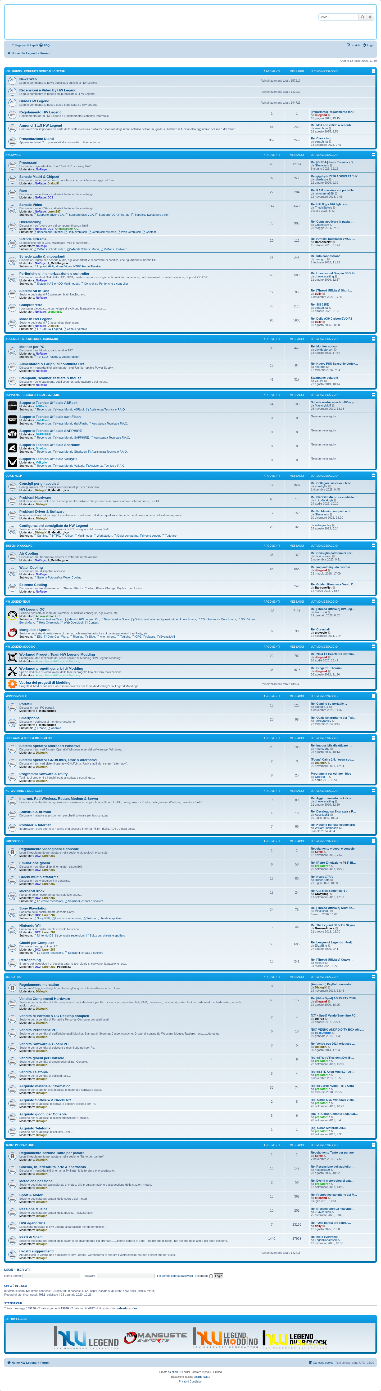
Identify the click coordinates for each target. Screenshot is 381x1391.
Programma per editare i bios (331, 773)
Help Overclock (47, 622)
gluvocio (321, 632)
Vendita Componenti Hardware (44, 999)
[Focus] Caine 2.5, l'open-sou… (332, 759)
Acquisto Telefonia (34, 1128)
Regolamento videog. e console (333, 848)
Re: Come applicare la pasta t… (332, 221)
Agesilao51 (322, 814)
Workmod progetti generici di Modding (51, 668)
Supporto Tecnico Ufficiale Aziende (33, 395)
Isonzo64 (321, 612)
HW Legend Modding (20, 646)
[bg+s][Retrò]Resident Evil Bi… (332, 1057)
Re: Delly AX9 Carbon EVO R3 (331, 318)
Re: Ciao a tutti (321, 138)
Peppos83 (64, 966)
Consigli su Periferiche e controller (104, 283)
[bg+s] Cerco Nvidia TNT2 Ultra (332, 1085)
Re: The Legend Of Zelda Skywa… (334, 925)
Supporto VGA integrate (112, 214)
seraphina (321, 128)
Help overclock (75, 231)
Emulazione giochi (34, 863)
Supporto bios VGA (79, 214)
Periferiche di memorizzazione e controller (54, 274)
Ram (23, 191)
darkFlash (42, 420)
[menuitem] (44, 45)
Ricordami (204, 1275)
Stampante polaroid (324, 377)
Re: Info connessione (325, 256)
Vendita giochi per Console (41, 1058)
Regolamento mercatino (39, 985)
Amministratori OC (67, 228)
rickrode (320, 366)
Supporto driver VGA (49, 214)
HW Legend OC (32, 609)
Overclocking (30, 222)
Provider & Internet (35, 825)
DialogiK (53, 183)
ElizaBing (321, 945)
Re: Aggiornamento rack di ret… (333, 798)
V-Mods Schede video (49, 249)
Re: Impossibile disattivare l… (331, 745)
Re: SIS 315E (320, 304)
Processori (28, 163)
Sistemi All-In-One (34, 291)
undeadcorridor (126, 1308)
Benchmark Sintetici (48, 231)
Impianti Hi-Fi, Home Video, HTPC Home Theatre (67, 266)
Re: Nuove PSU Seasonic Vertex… (334, 363)
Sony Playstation (33, 908)
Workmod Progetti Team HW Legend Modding (57, 654)
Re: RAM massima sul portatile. (332, 190)
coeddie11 (321, 706)
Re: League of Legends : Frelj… (333, 942)
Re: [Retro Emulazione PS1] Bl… (333, 862)
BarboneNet (323, 242)
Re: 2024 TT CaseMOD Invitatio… (334, 654)
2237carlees (323, 1211)
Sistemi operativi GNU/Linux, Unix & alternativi (58, 760)
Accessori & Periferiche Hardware (32, 339)
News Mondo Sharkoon (70, 451)
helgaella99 (322, 1169)
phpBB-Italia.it (202, 1376)
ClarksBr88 (322, 911)
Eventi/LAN (166, 636)
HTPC (54, 535)
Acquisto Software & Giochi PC (45, 1100)
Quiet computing (126, 535)
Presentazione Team (49, 619)
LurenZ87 (54, 211)
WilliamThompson (326, 827)
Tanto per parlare (20, 1145)
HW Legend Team (18, 601)
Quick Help (14, 475)
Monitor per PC (31, 347)
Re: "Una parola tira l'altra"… (331, 1222)
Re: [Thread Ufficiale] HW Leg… (333, 609)
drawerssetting (324, 276)
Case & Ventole (75, 328)
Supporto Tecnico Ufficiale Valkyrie (48, 459)
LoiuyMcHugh (324, 500)
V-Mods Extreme (33, 239)
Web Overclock (129, 231)
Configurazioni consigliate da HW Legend (53, 526)
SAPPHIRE (43, 434)
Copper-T (321, 776)
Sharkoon (42, 448)
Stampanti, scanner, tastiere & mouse (50, 378)
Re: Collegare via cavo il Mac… (332, 483)
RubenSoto (322, 879)
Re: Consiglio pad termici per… (332, 553)
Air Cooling (28, 553)
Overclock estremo (102, 231)
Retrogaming (30, 960)
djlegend (321, 115)
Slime (319, 851)
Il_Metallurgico (57, 263)
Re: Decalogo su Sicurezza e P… (333, 811)
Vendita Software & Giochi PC (44, 1044)
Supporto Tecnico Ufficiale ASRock (48, 403)
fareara (319, 962)
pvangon (320, 259)
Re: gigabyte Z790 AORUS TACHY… (336, 176)
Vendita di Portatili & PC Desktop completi (54, 1016)
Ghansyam (322, 165)
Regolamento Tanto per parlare (332, 1152)
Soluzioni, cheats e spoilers (84, 901)
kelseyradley (323, 525)
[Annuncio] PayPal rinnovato (331, 984)
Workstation (102, 535)
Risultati (76, 636)
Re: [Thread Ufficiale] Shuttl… (331, 290)
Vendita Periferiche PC (38, 1030)
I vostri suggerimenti (36, 1251)
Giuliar (319, 380)
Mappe (149, 636)
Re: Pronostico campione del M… (334, 1194)
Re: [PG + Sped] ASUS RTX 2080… (335, 998)
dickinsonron (323, 556)
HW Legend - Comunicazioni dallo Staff (35, 71)
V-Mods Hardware (114, 249)
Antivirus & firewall (35, 812)
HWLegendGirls (32, 1223)
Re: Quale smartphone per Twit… (334, 717)
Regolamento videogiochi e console (49, 849)
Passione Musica (33, 1209)
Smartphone (29, 718)
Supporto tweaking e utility (150, 214)
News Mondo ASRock (68, 409)
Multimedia (83, 535)
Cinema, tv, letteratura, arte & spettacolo (52, 1167)
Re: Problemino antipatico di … (332, 511)
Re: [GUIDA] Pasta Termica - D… (333, 162)
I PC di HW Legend (48, 328)
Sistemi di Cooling (19, 545)
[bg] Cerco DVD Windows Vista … (334, 1099)
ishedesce (321, 179)
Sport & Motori (31, 1195)
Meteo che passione (35, 1181)
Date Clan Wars (56, 636)
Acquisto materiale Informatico (44, 1086)
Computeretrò (30, 305)
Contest (149, 231)
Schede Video (30, 205)
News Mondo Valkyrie (68, 465)
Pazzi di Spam (31, 1237)
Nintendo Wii (29, 926)
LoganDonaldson (326, 1240)
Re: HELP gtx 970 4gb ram (329, 204)
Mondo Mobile (16, 696)
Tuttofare (169, 535)
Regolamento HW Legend (40, 112)
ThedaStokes (323, 207)
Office (67, 535)
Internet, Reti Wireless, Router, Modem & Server (58, 799)
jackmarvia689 (324, 193)
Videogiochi (14, 841)
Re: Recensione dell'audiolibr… (333, 1166)
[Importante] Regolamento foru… (333, 111)
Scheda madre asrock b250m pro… (335, 402)
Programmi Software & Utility (43, 774)
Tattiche (123, 636)
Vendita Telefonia (33, 1072)
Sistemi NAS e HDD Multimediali (56, 283)
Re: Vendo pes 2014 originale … (333, 1043)
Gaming (40, 535)
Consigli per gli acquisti (39, 483)
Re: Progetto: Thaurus (326, 668)
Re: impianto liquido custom (330, 567)
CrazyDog (321, 893)
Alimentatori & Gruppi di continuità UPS (52, 364)
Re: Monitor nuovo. (324, 346)
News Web (28, 79)
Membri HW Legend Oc (82, 619)
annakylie (321, 486)
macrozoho (322, 748)
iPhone (40, 728)
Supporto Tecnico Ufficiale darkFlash (50, 417)
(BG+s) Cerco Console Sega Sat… (334, 1113)
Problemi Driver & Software (42, 512)
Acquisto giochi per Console (43, 1114)
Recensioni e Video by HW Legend (47, 90)
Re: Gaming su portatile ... (329, 703)
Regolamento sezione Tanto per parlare (51, 1153)
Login (8, 1269)
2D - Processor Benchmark (217, 619)
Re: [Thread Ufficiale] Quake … (332, 959)
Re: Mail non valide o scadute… (333, 125)
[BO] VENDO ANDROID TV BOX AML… (337, 1029)
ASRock (41, 406)
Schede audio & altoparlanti (42, 256)
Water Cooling (31, 567)
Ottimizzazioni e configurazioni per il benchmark (163, 619)
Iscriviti (23, 1269)
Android (54, 728)
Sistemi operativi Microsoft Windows (49, 746)
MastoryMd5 (323, 405)
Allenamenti (106, 636)
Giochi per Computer (36, 943)
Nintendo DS (43, 935)
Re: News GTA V (322, 876)
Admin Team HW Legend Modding (58, 661)
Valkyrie (41, 462)
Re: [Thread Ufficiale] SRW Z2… (333, 907)
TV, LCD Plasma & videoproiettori (57, 356)
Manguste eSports (34, 630)
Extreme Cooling (33, 585)
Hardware (13, 154)
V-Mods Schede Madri (83, 249)
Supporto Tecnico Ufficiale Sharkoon (49, 445)
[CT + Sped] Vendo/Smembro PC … (335, 1015)
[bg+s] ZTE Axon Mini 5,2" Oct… (333, 1071)
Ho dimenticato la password (175, 1275)
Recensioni (42, 409)
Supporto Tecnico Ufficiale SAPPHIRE (50, 431)
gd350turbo (323, 1032)
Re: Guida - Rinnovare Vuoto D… (333, 584)
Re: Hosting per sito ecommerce (333, 824)
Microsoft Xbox (31, 891)
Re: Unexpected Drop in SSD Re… (334, 273)
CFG (136, 636)
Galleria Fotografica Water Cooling (57, 577)
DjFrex (319, 1018)
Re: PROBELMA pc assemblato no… (336, 497)
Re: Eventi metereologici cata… (332, 1180)
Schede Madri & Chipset (39, 177)
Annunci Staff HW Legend (40, 125)
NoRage (41, 169)
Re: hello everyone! (324, 1236)
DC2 (50, 197)
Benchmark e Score (115, 619)
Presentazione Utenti (36, 139)
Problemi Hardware (35, 498)
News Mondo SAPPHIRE (71, 437)
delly (318, 293)
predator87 (54, 311)
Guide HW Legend (34, 101)
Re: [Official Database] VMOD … (333, 238)
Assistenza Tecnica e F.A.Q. (106, 409)
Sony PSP (42, 918)
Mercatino (13, 976)
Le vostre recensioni (48, 901)
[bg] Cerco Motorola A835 (328, 1127)
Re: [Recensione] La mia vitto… (333, 1208)
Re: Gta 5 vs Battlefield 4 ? (329, 890)
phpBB (176, 1372)
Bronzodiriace (324, 928)
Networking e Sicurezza (24, 790)
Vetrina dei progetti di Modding (44, 683)
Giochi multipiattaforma (38, 877)
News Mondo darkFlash (70, 423)
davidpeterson (324, 349)
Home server (150, 535)
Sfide (90, 636)
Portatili (25, 704)
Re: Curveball (320, 629)
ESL (38, 636)
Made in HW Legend (35, 319)
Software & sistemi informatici (29, 738)
